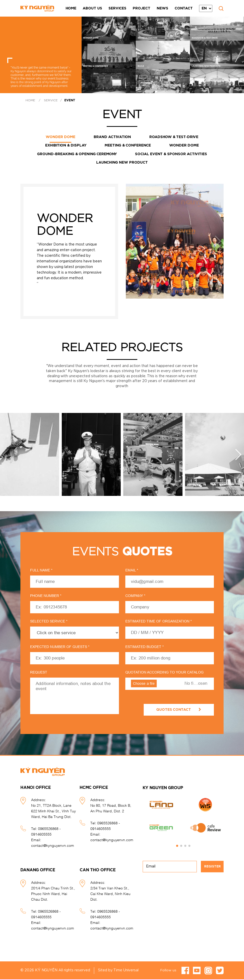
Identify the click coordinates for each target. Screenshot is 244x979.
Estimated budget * (144, 646)
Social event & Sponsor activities (171, 153)
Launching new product (122, 162)
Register (212, 865)
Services (117, 8)
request (38, 671)
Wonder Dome (184, 145)
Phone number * (45, 595)
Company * (135, 595)
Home (71, 8)
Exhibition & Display (65, 145)
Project (141, 8)
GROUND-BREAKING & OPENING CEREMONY (76, 153)
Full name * (41, 569)
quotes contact (178, 709)
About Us (92, 8)
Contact (184, 8)
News (162, 8)
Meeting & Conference (128, 145)
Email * (131, 569)
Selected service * (48, 620)
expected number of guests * (59, 646)
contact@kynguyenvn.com (52, 844)
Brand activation (112, 137)
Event (69, 100)
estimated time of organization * (158, 620)
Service (51, 100)
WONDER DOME (60, 137)
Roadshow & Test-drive (174, 137)
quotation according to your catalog (164, 671)
